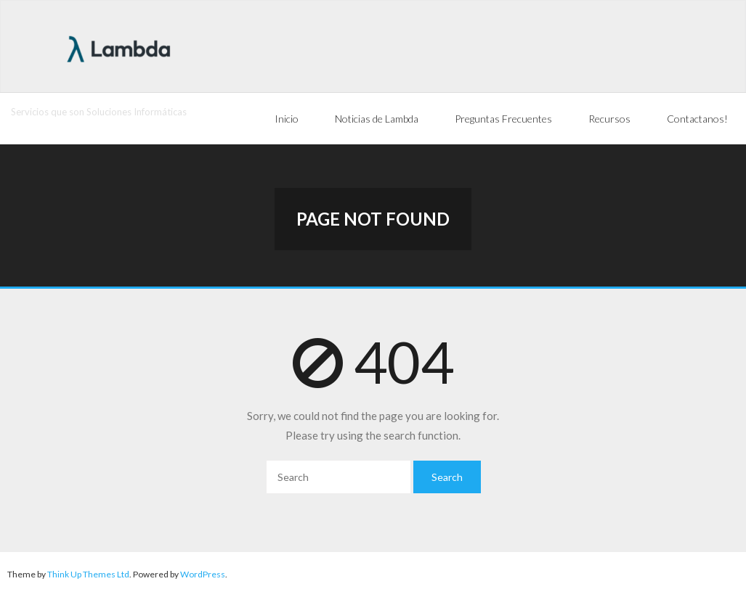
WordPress (202, 574)
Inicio (287, 118)
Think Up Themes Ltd (88, 574)
